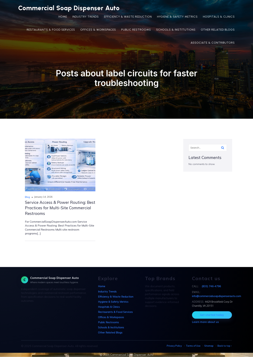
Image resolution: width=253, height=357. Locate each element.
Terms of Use (193, 346)
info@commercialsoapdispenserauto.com (216, 296)
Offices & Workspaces (98, 29)
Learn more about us (205, 322)
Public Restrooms (136, 29)
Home (63, 16)
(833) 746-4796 (211, 286)
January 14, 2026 (43, 197)
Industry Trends (85, 16)
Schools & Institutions (176, 29)
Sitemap (208, 346)
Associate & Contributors (213, 42)
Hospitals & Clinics (219, 16)
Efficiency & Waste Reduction (128, 16)
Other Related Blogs (218, 29)
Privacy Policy (174, 346)
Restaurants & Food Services (51, 29)
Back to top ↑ (225, 346)
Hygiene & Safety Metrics (177, 16)
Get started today (212, 315)
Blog (27, 197)
